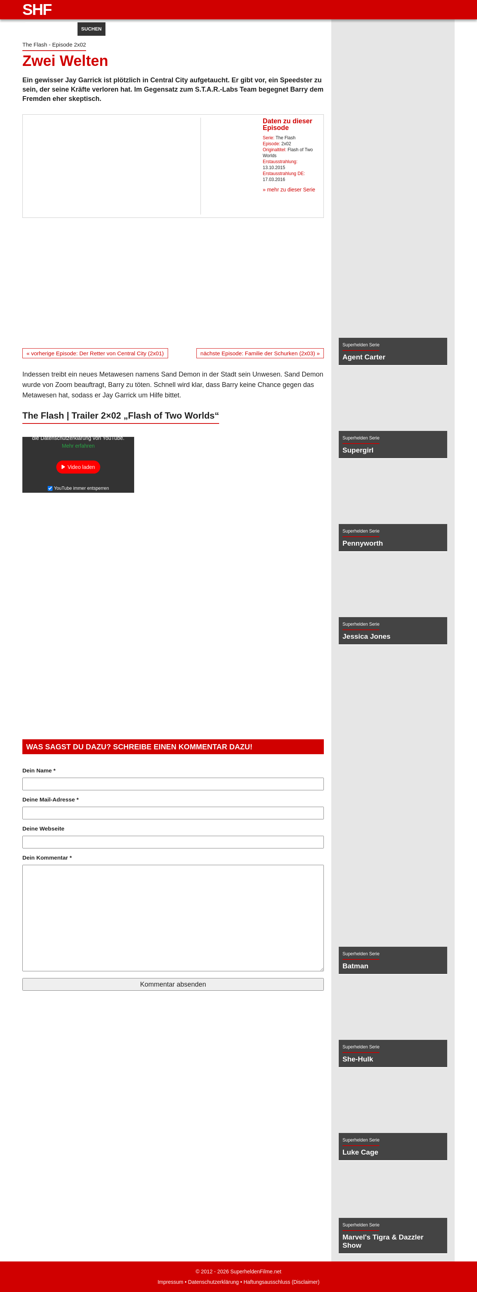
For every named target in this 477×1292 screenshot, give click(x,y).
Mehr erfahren (78, 450)
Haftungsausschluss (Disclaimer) (286, 1282)
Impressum (163, 1282)
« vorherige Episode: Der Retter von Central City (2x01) (100, 353)
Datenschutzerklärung (211, 1282)
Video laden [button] (81, 471)
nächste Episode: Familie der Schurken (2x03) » (255, 353)
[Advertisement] (173, 283)
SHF (36, 9)
